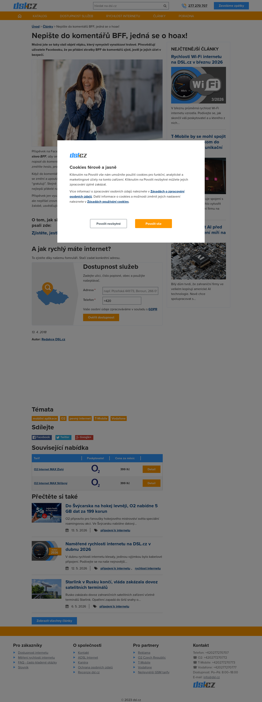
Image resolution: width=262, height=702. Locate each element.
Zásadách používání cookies (108, 201)
